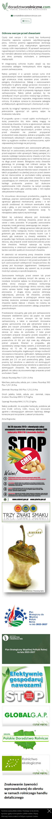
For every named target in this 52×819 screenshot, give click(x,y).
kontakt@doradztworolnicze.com (27, 15)
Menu (26, 21)
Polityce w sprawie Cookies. (29, 816)
